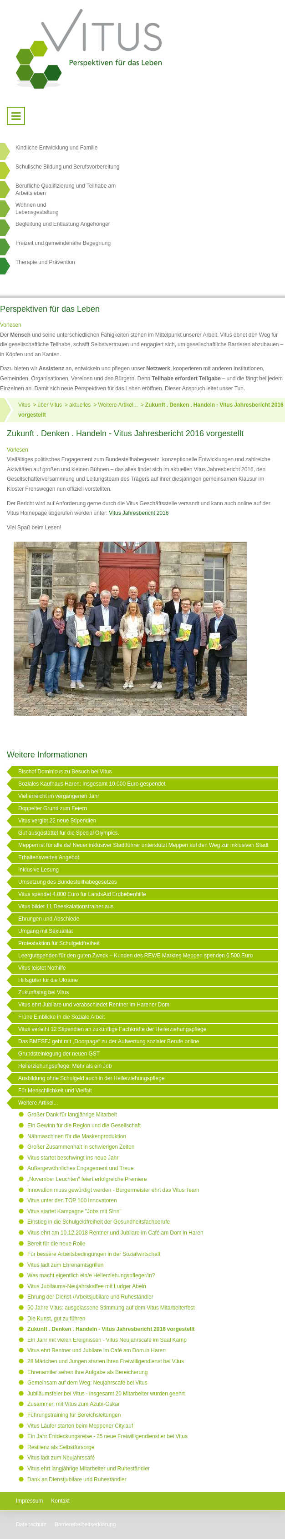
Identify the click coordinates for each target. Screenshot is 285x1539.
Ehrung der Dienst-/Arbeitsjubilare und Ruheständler (90, 1297)
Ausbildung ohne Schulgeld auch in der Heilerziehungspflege (91, 1078)
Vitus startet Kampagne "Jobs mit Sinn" (74, 1211)
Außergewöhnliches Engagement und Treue (80, 1168)
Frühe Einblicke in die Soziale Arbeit (61, 1017)
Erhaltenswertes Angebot (48, 857)
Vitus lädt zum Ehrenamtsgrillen (65, 1265)
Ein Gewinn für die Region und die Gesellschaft (84, 1125)
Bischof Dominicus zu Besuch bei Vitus (65, 771)
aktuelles (80, 405)
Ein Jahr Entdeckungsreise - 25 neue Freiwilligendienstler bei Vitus (107, 1436)
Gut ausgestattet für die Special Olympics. (68, 833)
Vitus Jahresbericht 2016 (138, 513)
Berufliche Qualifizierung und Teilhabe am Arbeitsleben (65, 189)
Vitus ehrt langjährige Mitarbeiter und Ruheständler (88, 1468)
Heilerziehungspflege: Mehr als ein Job (65, 1066)
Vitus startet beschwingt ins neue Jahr (72, 1157)
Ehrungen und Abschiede (48, 918)
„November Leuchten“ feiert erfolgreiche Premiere (87, 1179)
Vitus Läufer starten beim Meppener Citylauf (80, 1426)
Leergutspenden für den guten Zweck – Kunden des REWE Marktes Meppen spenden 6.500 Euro (135, 955)
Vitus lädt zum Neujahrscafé (61, 1457)
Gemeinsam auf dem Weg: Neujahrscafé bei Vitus (87, 1382)
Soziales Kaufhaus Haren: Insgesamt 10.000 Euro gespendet (92, 784)
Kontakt (60, 1501)
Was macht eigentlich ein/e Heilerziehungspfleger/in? (91, 1275)
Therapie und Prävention (45, 262)
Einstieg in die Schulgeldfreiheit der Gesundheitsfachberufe (98, 1222)
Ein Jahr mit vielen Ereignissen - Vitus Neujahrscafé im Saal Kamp (107, 1340)
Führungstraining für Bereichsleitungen (74, 1415)
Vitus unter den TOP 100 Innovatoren (72, 1200)
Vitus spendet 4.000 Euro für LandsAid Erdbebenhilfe (82, 894)
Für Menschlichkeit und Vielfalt (55, 1090)
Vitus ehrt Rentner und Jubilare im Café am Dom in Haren (96, 1350)
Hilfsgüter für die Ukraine (48, 980)
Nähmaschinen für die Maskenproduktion (76, 1136)
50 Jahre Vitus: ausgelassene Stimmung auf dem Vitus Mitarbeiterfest (111, 1307)
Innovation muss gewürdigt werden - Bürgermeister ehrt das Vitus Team (113, 1190)
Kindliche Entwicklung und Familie (56, 147)
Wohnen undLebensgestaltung (37, 208)
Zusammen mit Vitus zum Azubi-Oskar (73, 1404)
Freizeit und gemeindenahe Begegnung (63, 243)
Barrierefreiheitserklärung (85, 1524)
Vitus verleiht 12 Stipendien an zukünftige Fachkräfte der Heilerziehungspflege (112, 1029)
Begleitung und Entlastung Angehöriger (62, 224)
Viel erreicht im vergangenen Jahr (58, 796)
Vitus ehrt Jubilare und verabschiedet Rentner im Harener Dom (93, 1004)
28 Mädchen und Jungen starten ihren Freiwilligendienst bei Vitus (105, 1361)
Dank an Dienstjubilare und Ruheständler (76, 1479)
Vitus (24, 405)
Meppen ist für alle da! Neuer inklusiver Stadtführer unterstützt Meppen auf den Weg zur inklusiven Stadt (143, 845)
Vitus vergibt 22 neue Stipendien (57, 820)
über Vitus (49, 405)
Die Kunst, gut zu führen (56, 1318)
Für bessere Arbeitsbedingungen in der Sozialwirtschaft (94, 1254)
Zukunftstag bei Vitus (43, 992)
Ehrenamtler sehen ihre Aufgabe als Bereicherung (87, 1372)
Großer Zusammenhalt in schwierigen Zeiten (80, 1147)
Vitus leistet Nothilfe (42, 968)
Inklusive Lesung (38, 869)
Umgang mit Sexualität (45, 931)
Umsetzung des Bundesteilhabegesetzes (67, 882)
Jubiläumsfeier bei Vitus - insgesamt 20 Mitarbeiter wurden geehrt (106, 1393)
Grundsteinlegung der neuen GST (59, 1053)
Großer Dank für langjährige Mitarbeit (72, 1114)
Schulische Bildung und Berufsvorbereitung (67, 166)
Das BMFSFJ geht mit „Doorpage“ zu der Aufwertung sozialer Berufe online (108, 1041)
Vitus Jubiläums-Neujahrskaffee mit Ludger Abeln (86, 1286)
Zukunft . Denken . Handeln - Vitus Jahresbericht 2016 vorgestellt (111, 1329)
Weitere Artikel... (117, 405)
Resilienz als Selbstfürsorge (60, 1447)
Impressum (29, 1501)
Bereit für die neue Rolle (56, 1243)
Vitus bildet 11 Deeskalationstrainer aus (65, 906)
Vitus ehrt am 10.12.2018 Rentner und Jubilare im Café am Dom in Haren (115, 1232)
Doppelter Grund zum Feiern (52, 808)
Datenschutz (31, 1524)
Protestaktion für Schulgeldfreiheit (59, 943)
